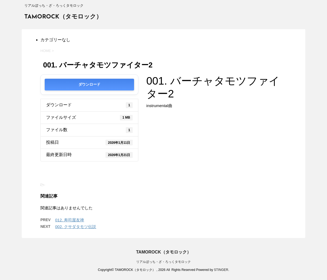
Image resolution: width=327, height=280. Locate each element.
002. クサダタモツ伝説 (75, 226)
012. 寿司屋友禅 (69, 220)
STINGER (221, 270)
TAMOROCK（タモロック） (63, 17)
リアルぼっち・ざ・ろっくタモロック (163, 262)
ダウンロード (89, 84)
